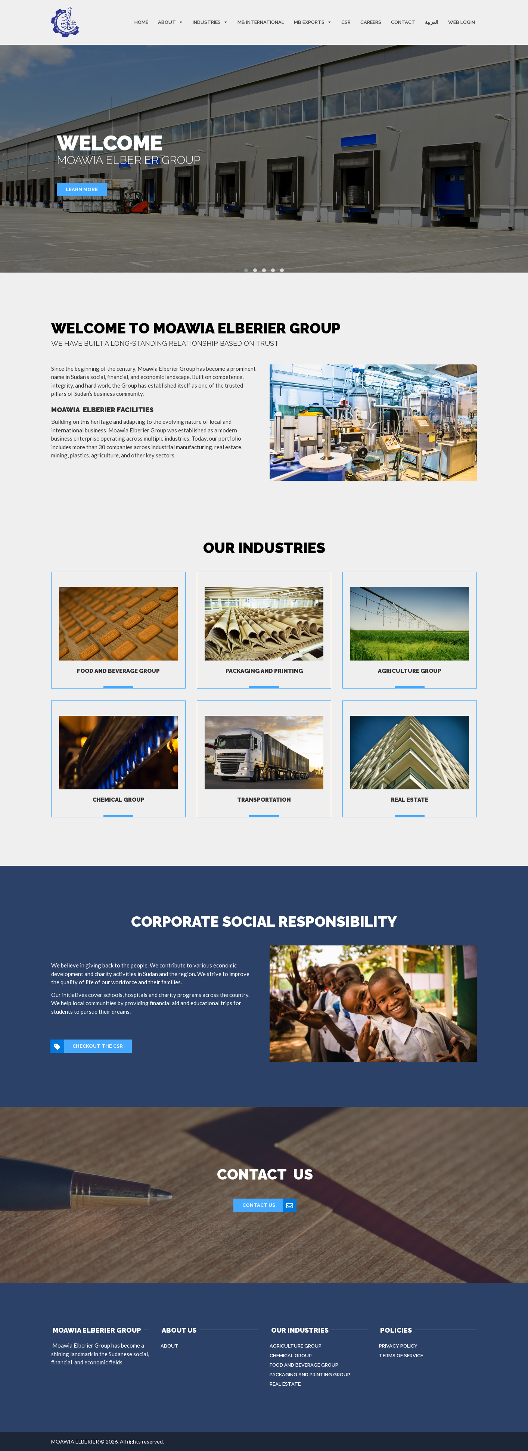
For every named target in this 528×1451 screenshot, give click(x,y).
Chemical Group (291, 1355)
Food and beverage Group (304, 1365)
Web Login (461, 22)
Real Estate (285, 1384)
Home (141, 22)
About (167, 22)
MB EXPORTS (309, 22)
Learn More (82, 189)
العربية (431, 22)
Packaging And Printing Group (310, 1374)
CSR (346, 22)
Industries (207, 22)
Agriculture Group (296, 1346)
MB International (260, 22)
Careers (370, 22)
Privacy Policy (398, 1346)
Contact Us (269, 1205)
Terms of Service (401, 1355)
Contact (403, 22)
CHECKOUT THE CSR (87, 1046)
